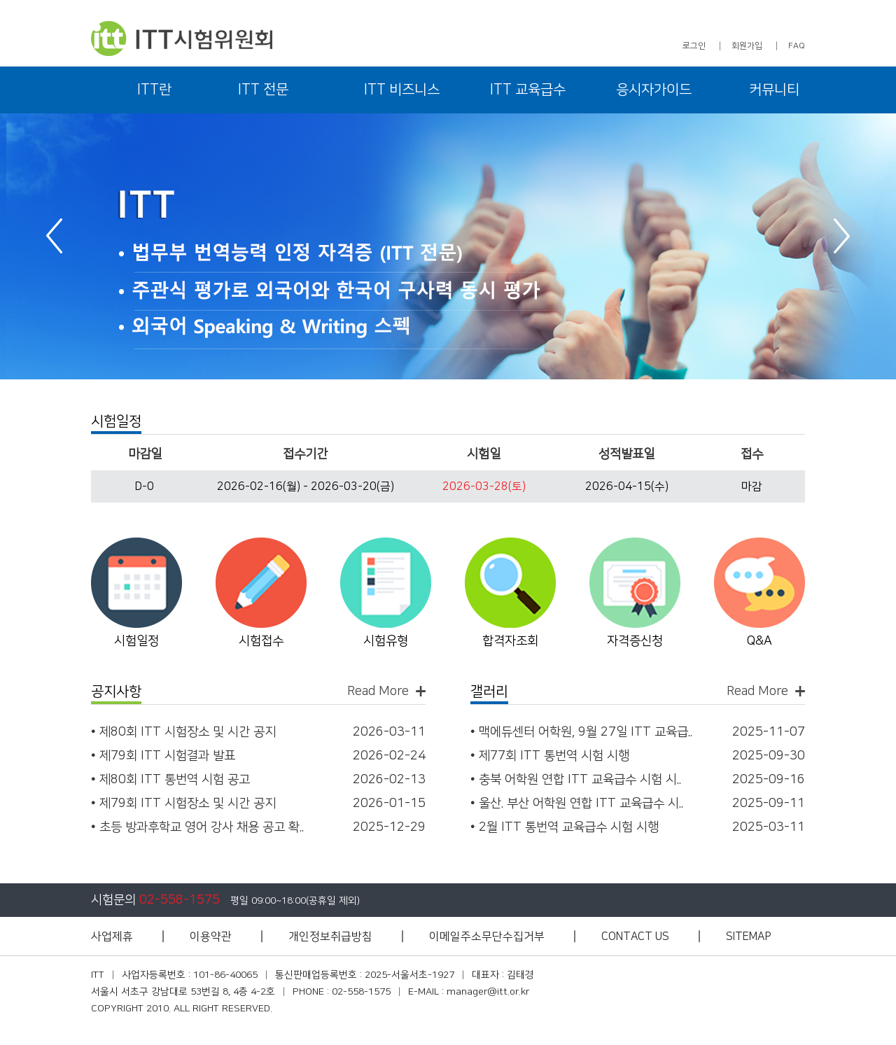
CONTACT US (635, 936)
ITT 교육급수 (528, 89)
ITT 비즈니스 (402, 89)
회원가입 (747, 45)
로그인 (694, 45)
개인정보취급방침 (330, 936)
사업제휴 (112, 936)
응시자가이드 (654, 89)
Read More (378, 691)
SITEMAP (748, 936)
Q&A (759, 641)
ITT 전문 (263, 89)
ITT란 (154, 89)
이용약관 (211, 936)
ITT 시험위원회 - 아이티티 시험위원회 (182, 38)
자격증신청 (635, 641)
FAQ (796, 45)
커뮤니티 (774, 89)
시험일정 (136, 641)
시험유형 (385, 641)
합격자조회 (510, 641)
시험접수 (261, 641)
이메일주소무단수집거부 (487, 936)
